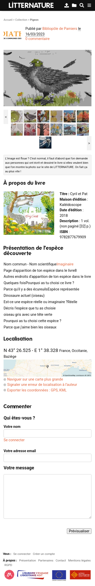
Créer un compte (44, 554)
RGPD (8, 565)
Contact (60, 560)
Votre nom (12, 427)
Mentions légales (79, 560)
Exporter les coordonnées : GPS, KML (37, 390)
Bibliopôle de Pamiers (59, 29)
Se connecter (14, 440)
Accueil (8, 20)
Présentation (27, 560)
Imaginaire (64, 264)
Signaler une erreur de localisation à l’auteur (42, 385)
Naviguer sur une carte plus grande (35, 379)
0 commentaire (37, 39)
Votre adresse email (20, 451)
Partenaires (45, 560)
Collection (21, 20)
